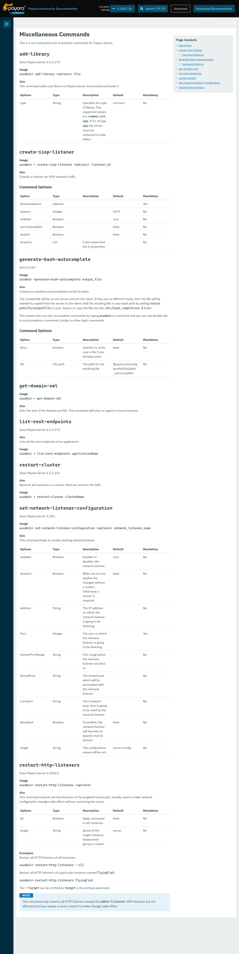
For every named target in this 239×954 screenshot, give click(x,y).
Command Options (85, 64)
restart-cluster (80, 88)
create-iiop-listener (83, 60)
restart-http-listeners (84, 97)
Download (180, 8)
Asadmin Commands (194, 22)
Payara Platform (14, 37)
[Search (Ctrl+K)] (153, 8)
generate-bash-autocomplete (89, 69)
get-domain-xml (81, 78)
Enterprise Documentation (214, 8)
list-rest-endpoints (83, 83)
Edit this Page (226, 22)
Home (67, 22)
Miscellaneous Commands (80, 27)
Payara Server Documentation (156, 22)
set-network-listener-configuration (92, 92)
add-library (78, 55)
